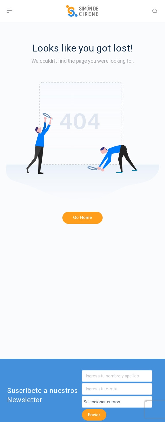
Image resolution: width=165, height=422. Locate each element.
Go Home (82, 217)
